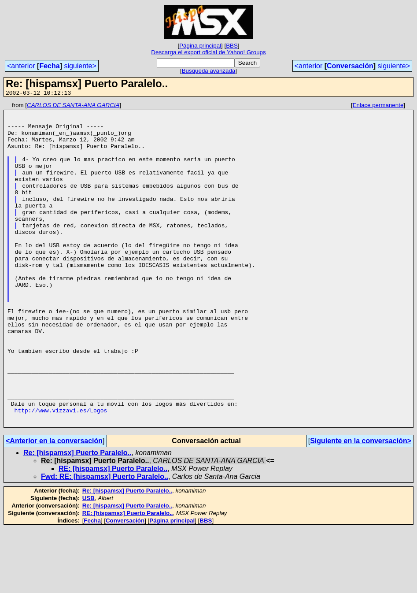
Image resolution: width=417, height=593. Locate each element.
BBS (232, 45)
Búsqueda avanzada (209, 70)
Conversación (350, 66)
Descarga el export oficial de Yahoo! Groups (208, 52)
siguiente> (80, 66)
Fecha (49, 66)
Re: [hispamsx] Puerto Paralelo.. (77, 517)
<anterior (21, 66)
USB (88, 563)
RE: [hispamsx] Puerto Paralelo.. (113, 533)
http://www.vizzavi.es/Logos (61, 472)
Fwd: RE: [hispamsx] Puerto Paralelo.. (104, 541)
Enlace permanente (378, 106)
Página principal (200, 45)
